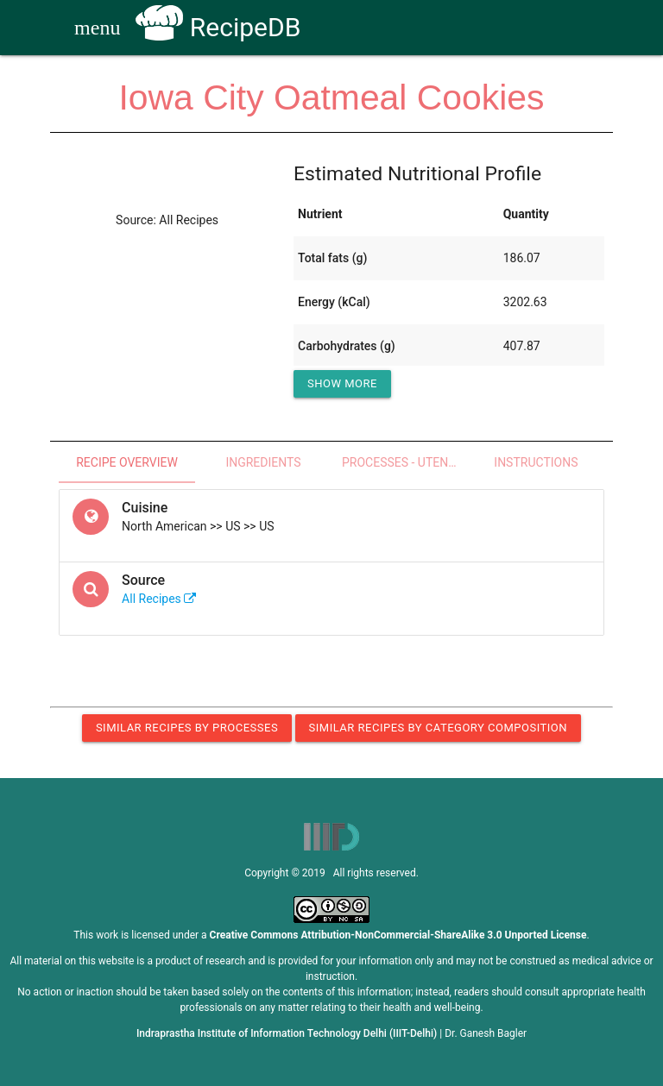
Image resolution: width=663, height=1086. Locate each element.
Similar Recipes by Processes (187, 727)
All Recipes (159, 599)
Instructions (536, 462)
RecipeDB (218, 27)
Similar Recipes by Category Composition (438, 727)
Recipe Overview (127, 462)
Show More (342, 383)
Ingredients (262, 462)
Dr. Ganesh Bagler (486, 1033)
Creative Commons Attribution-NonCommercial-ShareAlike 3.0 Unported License (398, 935)
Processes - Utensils (405, 462)
